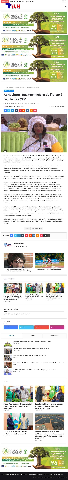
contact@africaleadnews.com (48, 477)
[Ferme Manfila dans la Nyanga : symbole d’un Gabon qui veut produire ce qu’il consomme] (34, 288)
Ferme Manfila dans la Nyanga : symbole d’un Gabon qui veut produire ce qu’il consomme (34, 296)
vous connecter (12, 314)
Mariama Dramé (37, 228)
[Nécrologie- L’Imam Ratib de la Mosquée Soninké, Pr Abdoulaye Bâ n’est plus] (8, 344)
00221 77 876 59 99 (61, 477)
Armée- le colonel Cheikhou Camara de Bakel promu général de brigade (31, 348)
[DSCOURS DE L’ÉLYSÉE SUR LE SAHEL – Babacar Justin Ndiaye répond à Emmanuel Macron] (8, 372)
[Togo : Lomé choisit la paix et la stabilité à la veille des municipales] (8, 358)
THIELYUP (14, 474)
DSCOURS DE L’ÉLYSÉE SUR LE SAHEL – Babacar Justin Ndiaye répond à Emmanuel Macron (36, 369)
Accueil (6, 87)
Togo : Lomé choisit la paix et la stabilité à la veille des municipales (29, 355)
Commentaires (55, 335)
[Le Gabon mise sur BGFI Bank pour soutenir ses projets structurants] (18, 421)
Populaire (11, 335)
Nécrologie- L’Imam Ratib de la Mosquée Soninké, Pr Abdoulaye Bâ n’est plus (32, 341)
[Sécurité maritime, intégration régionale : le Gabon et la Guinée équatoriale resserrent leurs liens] (55, 288)
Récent (32, 335)
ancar (27, 228)
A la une (11, 87)
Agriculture (11, 90)
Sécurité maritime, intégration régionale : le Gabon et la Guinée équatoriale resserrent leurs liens (54, 296)
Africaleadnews (9, 106)
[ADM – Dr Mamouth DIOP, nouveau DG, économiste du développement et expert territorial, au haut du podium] (8, 365)
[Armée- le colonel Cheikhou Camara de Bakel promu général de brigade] (8, 351)
